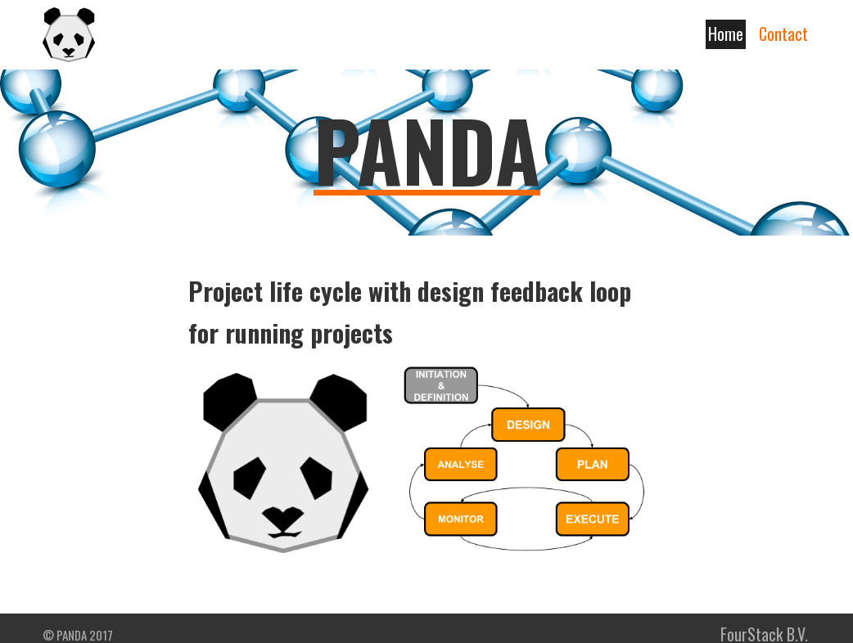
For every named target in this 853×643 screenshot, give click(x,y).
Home (725, 33)
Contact (783, 33)
